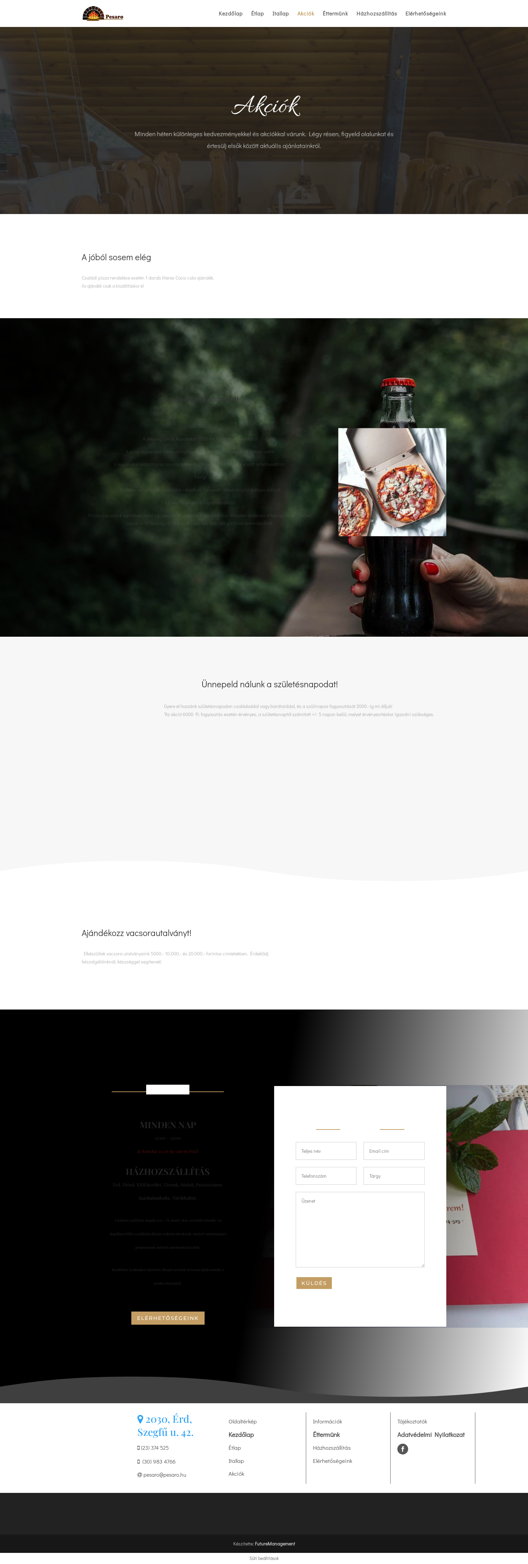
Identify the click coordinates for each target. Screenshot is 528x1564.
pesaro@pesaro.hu (161, 1474)
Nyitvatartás (168, 1089)
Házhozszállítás (377, 14)
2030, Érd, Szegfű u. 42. (165, 1425)
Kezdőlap (231, 14)
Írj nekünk (360, 1127)
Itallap (280, 14)
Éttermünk (335, 14)
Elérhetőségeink (425, 14)
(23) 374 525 (153, 1447)
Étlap (257, 14)
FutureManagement (275, 1543)
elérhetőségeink (168, 1318)
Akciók (305, 14)
